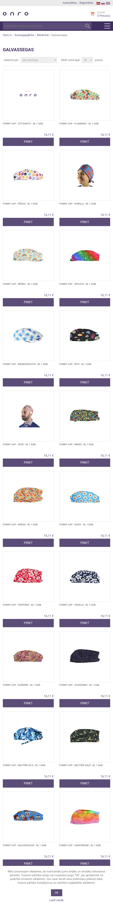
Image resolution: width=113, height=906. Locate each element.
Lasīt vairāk (56, 900)
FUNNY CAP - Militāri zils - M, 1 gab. (24, 765)
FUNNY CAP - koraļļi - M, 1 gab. (78, 203)
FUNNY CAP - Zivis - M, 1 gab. (19, 444)
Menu (107, 26)
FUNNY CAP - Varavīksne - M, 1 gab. (80, 845)
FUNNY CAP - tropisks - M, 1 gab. (22, 604)
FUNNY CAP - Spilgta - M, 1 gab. (77, 284)
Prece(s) (103, 15)
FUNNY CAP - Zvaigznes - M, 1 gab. (79, 684)
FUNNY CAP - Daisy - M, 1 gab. (76, 524)
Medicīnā (43, 35)
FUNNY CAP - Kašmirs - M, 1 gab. (22, 684)
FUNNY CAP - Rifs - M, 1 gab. (75, 364)
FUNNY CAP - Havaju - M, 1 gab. (77, 604)
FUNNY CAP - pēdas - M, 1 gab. (20, 203)
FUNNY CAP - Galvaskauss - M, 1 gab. (25, 845)
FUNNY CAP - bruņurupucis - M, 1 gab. (25, 364)
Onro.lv (7, 35)
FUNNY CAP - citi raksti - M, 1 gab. (23, 123)
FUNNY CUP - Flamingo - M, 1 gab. (79, 123)
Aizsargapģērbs (24, 35)
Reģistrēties (86, 2)
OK (56, 892)
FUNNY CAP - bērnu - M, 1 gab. (20, 284)
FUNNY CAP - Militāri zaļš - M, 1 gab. (81, 765)
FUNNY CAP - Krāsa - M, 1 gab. (20, 524)
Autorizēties (70, 2)
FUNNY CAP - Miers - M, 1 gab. (76, 444)
